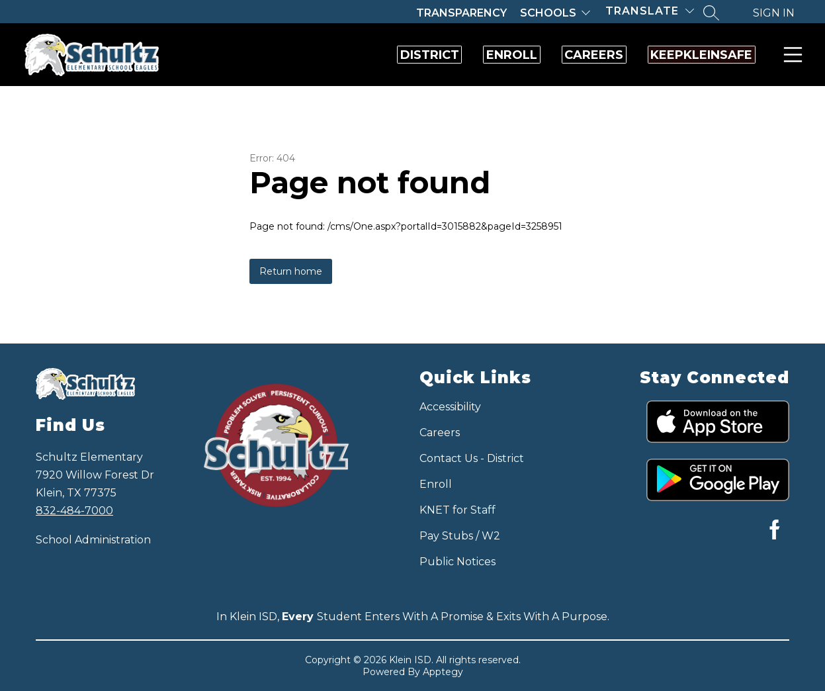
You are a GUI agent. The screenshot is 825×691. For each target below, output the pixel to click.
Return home (290, 271)
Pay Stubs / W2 (459, 536)
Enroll (431, 55)
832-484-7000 (74, 510)
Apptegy (443, 672)
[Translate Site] (649, 11)
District (316, 55)
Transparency (461, 13)
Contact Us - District (471, 458)
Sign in (774, 13)
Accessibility (450, 406)
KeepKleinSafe (685, 55)
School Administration (93, 539)
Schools (548, 13)
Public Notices (457, 561)
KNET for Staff (457, 510)
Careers (545, 55)
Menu (790, 54)
